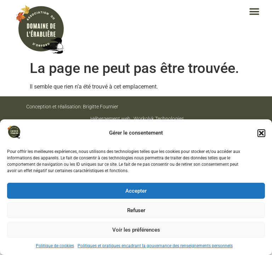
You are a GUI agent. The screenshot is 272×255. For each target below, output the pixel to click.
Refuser (136, 210)
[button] (261, 133)
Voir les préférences (136, 230)
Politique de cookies (55, 245)
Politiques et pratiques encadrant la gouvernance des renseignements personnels (155, 245)
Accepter (136, 191)
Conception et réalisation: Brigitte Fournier (72, 106)
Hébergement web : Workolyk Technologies (137, 118)
